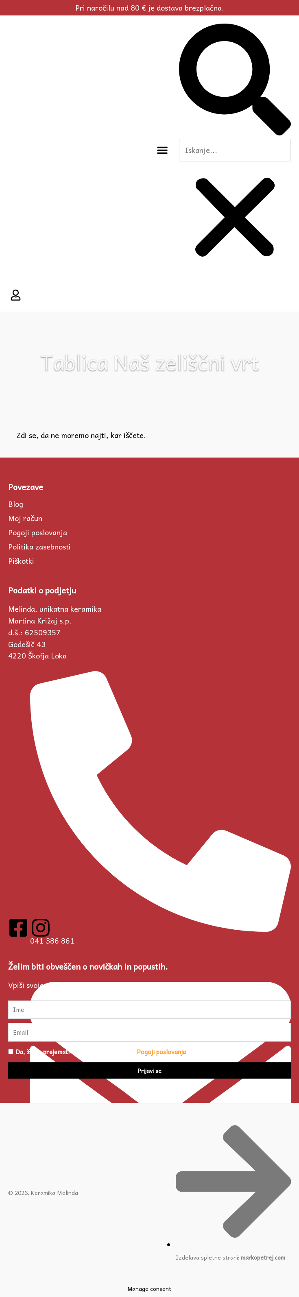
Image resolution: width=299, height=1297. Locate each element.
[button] (162, 150)
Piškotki (21, 561)
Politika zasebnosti (39, 547)
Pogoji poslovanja (37, 532)
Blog (15, 504)
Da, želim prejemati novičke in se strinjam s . (101, 1052)
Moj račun (25, 518)
